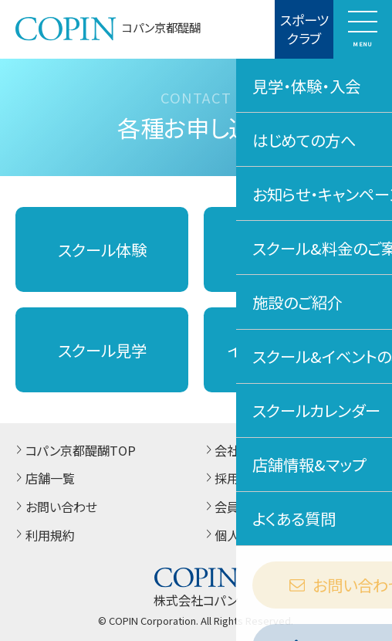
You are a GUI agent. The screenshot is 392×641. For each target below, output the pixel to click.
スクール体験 (102, 249)
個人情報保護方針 (257, 535)
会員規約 (233, 506)
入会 (290, 249)
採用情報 (233, 478)
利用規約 (43, 535)
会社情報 (233, 450)
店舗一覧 (43, 478)
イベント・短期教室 (290, 349)
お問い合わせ (54, 506)
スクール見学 (102, 349)
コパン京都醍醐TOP (73, 450)
